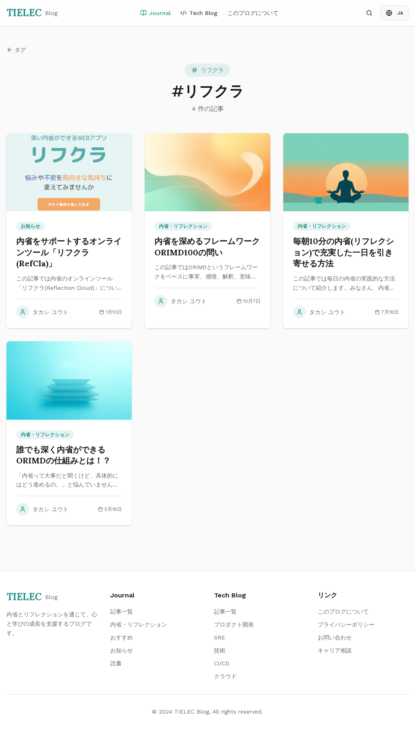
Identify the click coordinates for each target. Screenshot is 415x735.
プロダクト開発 (234, 624)
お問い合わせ (335, 637)
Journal (155, 13)
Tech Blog (199, 13)
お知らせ (121, 650)
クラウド (225, 676)
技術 (219, 650)
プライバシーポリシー (346, 624)
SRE (219, 637)
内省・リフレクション (138, 624)
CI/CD (221, 663)
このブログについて (252, 13)
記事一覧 (121, 611)
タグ (16, 50)
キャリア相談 (335, 650)
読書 (116, 663)
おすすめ (121, 637)
